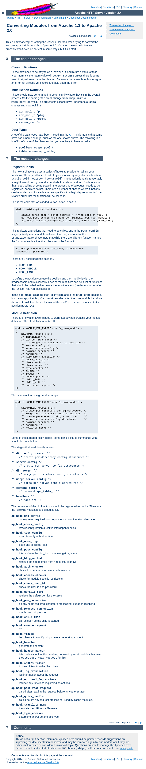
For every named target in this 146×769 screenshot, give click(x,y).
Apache (10, 17)
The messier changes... (122, 29)
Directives (108, 7)
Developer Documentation (83, 17)
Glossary (127, 7)
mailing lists (126, 748)
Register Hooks (22, 167)
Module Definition (24, 313)
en (95, 35)
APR (72, 134)
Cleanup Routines (24, 67)
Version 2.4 (60, 17)
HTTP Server (24, 17)
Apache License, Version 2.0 (43, 762)
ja (100, 35)
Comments (115, 33)
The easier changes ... (122, 25)
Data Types (19, 129)
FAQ (118, 7)
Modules (96, 7)
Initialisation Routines (27, 90)
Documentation (42, 17)
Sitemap (138, 7)
